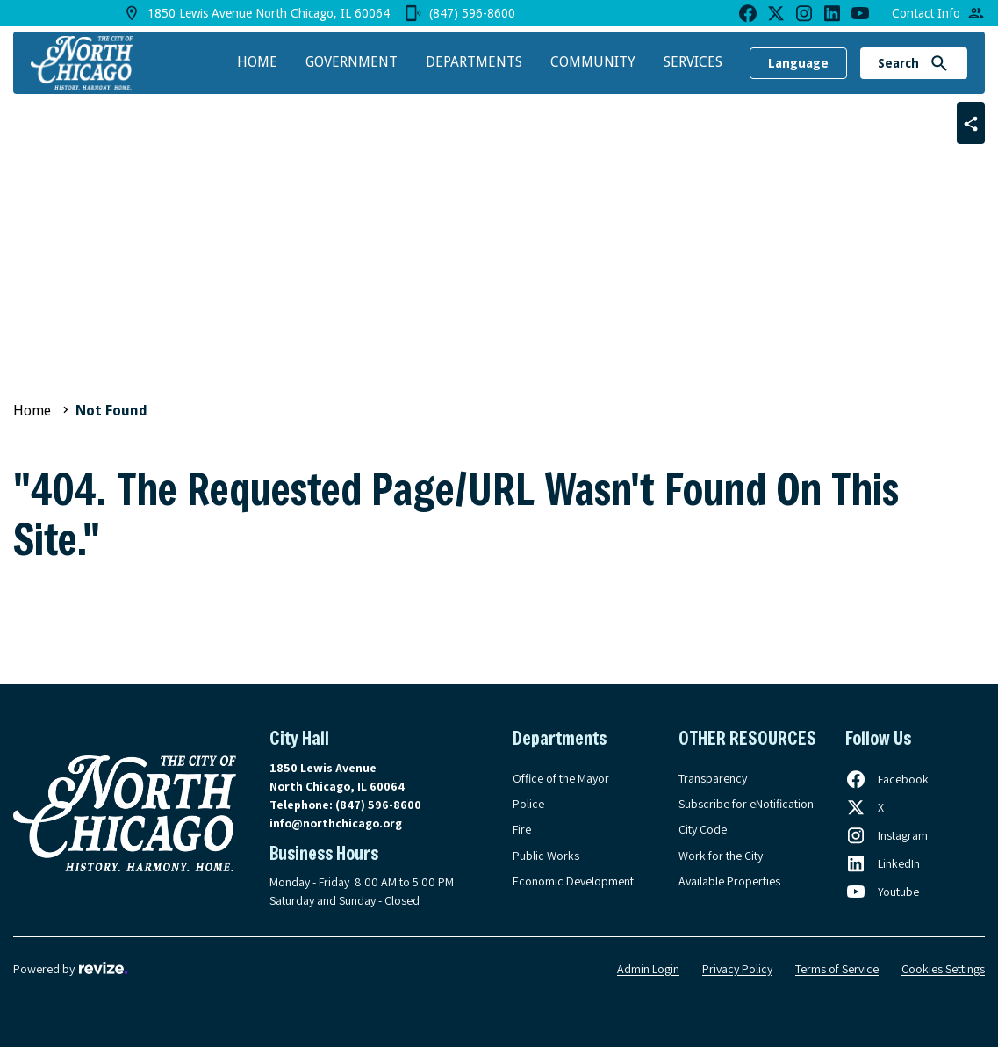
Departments (474, 62)
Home (257, 62)
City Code (702, 829)
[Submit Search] (939, 63)
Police (528, 804)
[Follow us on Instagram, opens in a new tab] (886, 835)
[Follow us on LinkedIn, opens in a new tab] (882, 863)
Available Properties (729, 881)
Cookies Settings (943, 969)
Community (592, 62)
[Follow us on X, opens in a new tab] (864, 807)
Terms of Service (837, 969)
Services (693, 62)
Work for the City (720, 855)
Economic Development (573, 881)
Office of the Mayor (561, 778)
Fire (522, 829)
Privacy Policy (737, 969)
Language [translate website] (798, 63)
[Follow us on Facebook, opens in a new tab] (887, 779)
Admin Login (648, 969)
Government (351, 62)
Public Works (546, 855)
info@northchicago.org (335, 823)
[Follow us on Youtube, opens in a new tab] (882, 891)
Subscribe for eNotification (746, 804)
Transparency (712, 778)
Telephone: (345, 804)
